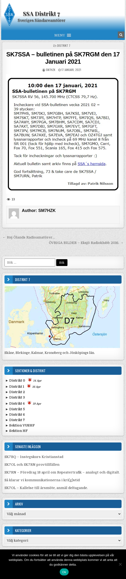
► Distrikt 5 (15, 409)
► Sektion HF (16, 431)
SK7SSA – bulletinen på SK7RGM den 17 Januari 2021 (63, 58)
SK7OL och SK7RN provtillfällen (31, 464)
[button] (59, 35)
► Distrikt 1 (23, 386)
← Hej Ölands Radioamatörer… (28, 237)
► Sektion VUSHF (20, 425)
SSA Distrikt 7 (41, 13)
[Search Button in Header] (121, 34)
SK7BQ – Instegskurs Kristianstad (33, 457)
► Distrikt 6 (15, 414)
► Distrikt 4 (23, 403)
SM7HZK (50, 70)
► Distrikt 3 (15, 397)
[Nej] (120, 564)
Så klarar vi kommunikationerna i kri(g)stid (42, 480)
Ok (64, 572)
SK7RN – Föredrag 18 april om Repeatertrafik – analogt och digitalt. (62, 472)
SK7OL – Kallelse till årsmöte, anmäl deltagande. (46, 488)
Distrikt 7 (63, 45)
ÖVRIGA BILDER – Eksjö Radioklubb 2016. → (86, 243)
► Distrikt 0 (23, 380)
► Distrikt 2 (15, 392)
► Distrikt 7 (15, 420)
